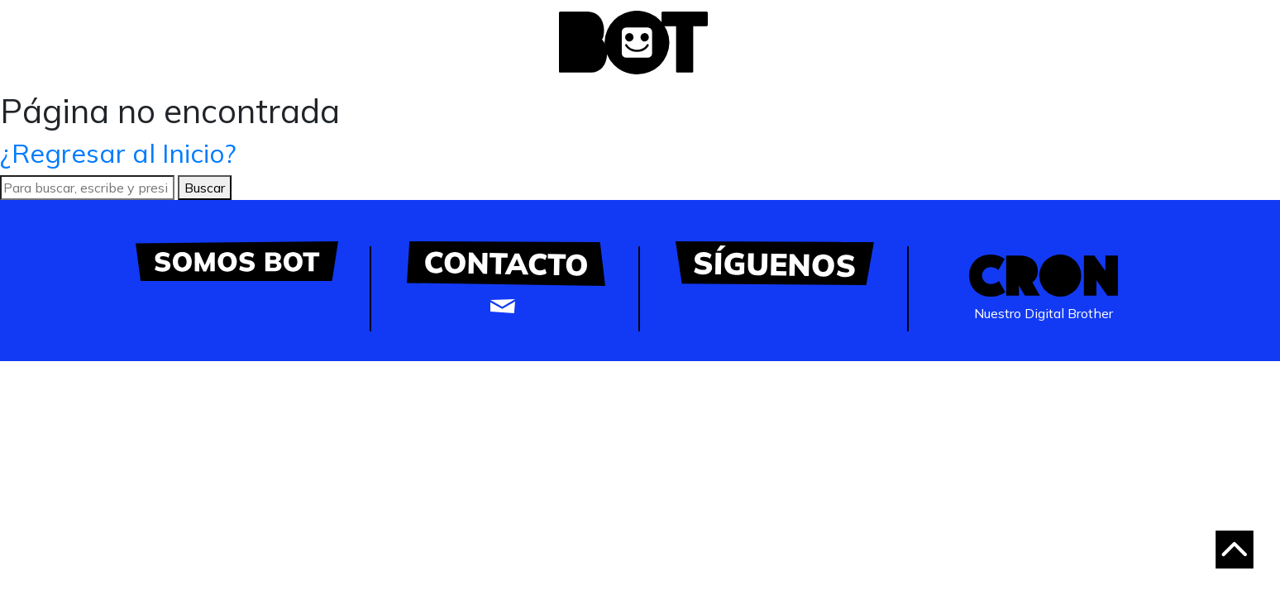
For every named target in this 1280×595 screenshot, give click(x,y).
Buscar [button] (204, 187)
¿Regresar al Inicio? (118, 152)
